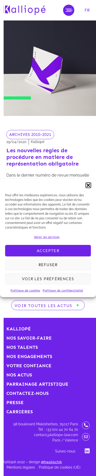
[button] (88, 185)
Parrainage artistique (37, 384)
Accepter (48, 250)
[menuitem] (87, 10)
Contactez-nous (27, 393)
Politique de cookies (25, 290)
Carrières (19, 412)
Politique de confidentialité (63, 290)
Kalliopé (18, 329)
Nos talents (22, 347)
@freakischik (51, 462)
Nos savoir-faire (29, 338)
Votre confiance (29, 366)
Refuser (48, 265)
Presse (15, 402)
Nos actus (19, 375)
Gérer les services (46, 237)
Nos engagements (29, 356)
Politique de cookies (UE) (59, 467)
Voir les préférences (48, 279)
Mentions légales (21, 467)
